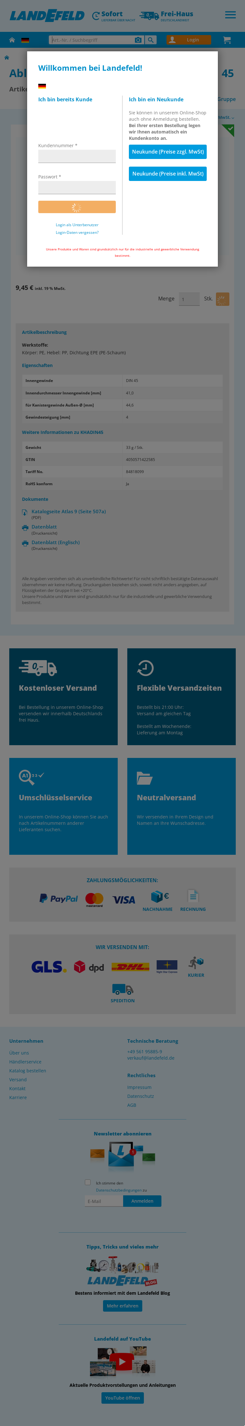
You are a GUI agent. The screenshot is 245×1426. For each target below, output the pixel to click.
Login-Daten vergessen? (77, 232)
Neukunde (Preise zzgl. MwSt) (168, 151)
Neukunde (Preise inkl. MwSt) (168, 173)
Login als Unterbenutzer (77, 225)
